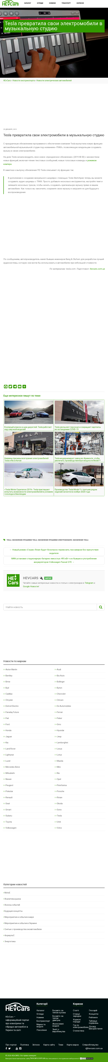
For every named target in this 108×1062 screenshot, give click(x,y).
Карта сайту (49, 1045)
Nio (57, 773)
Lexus (58, 749)
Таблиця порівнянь (93, 1022)
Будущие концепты (12, 911)
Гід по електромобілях (80, 1026)
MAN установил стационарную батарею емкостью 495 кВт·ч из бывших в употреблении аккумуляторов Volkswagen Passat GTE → (54, 560)
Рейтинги (93, 1017)
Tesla (9, 540)
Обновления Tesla (80, 540)
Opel (58, 779)
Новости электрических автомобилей (54, 80)
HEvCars (7, 80)
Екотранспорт (43, 1021)
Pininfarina (61, 785)
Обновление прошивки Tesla (24, 540)
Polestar (8, 791)
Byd (6, 688)
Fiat (6, 718)
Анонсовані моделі (58, 1025)
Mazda (59, 761)
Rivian (58, 797)
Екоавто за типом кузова (59, 1011)
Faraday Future (11, 712)
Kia (5, 742)
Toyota (7, 822)
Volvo (58, 828)
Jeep (58, 736)
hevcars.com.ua (97, 269)
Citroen (59, 700)
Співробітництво (90, 1045)
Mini (58, 767)
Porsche (59, 791)
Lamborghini (61, 742)
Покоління (42, 1030)
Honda (7, 730)
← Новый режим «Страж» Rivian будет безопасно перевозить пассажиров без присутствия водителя (54, 552)
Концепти (93, 1014)
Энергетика (9, 941)
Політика (24, 1045)
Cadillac (8, 694)
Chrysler (8, 700)
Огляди (40, 1014)
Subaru (7, 816)
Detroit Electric (11, 706)
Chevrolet (60, 694)
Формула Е (8, 935)
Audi (58, 669)
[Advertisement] (54, 106)
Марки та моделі (41, 1025)
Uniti (58, 822)
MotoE (6, 893)
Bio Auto (60, 676)
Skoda (59, 803)
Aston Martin (10, 669)
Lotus (58, 755)
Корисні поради (77, 1020)
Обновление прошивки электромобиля (55, 540)
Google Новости (31, 586)
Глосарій (93, 1010)
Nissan (7, 779)
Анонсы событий (11, 905)
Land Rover (9, 749)
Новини (40, 1017)
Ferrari (59, 712)
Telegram (89, 583)
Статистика (78, 1031)
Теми (60, 1045)
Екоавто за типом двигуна (57, 1018)
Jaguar (7, 736)
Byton (58, 688)
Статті (76, 1010)
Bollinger (60, 682)
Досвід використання (95, 1027)
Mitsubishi (9, 773)
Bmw (6, 682)
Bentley (7, 676)
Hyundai (59, 730)
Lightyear (8, 755)
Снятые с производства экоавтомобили (22, 929)
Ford (6, 724)
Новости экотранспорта (24, 80)
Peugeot (8, 785)
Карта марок (73, 1045)
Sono (58, 810)
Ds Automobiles (63, 706)
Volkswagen (9, 828)
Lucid (6, 761)
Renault (8, 797)
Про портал (11, 1045)
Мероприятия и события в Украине (20, 923)
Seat (6, 803)
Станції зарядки (77, 1015)
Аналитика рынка (12, 899)
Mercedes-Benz (11, 767)
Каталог (40, 1010)
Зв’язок (36, 1045)
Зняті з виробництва (58, 1030)
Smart (7, 810)
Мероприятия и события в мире (18, 917)
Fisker (58, 718)
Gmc (58, 724)
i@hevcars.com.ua (94, 1048)
